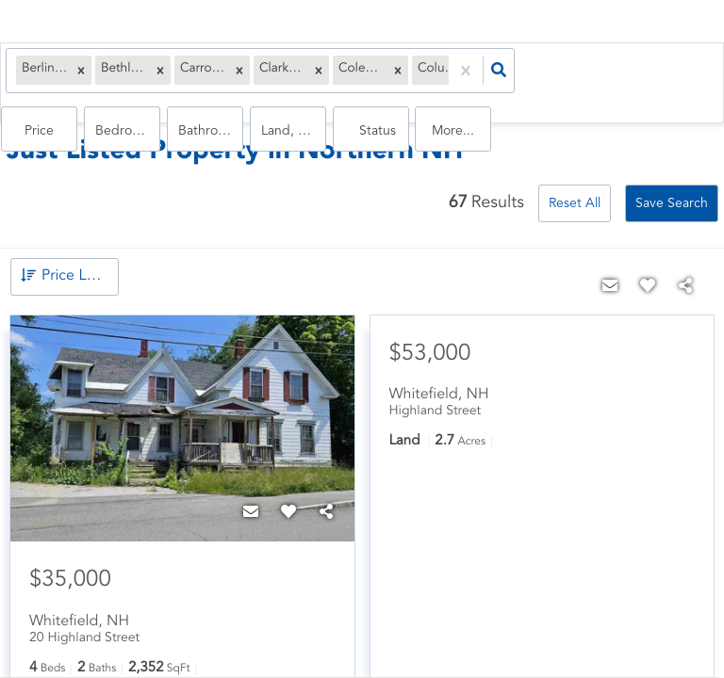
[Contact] (251, 496)
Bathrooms (523, 76)
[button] (84, 75)
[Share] (326, 496)
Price (404, 76)
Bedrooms (466, 76)
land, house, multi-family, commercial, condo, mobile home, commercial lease (581, 76)
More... (696, 76)
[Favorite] (288, 496)
